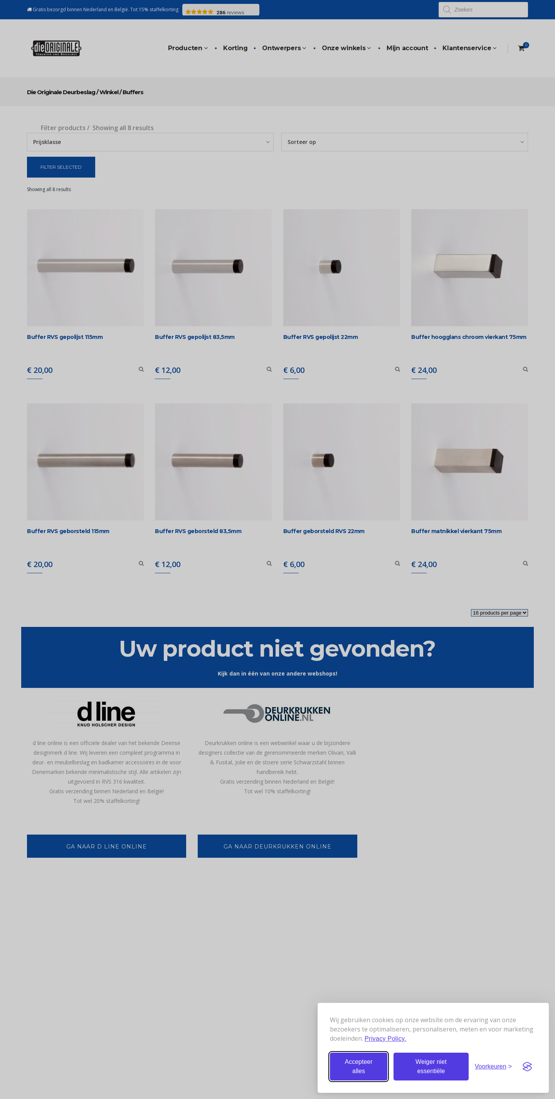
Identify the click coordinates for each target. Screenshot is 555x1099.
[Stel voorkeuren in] (493, 1066)
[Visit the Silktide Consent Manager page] (527, 1066)
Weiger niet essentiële (431, 1066)
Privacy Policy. (385, 1038)
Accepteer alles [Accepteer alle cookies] (358, 1066)
